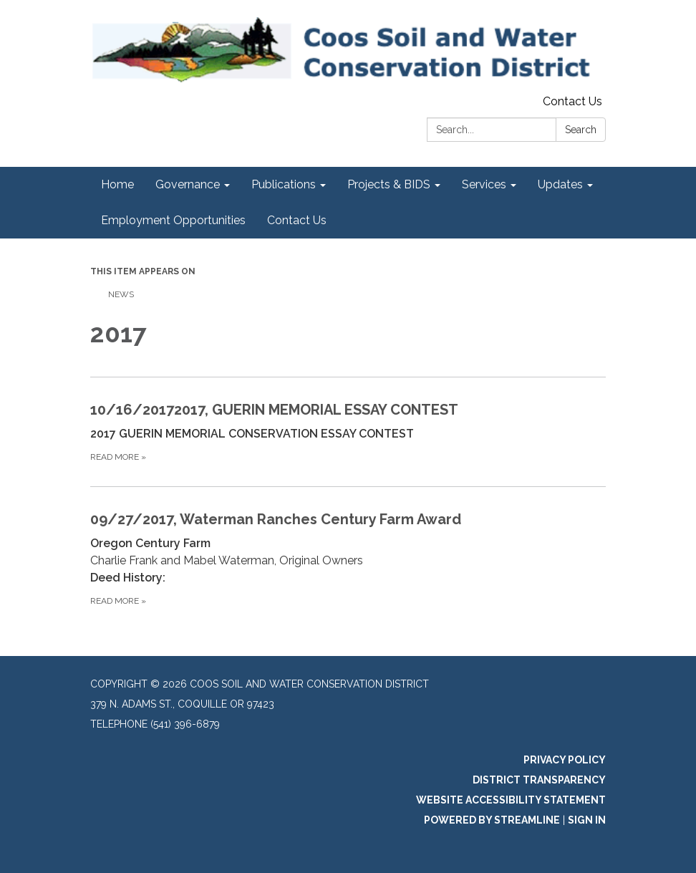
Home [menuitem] (117, 184)
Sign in (587, 820)
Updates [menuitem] (560, 184)
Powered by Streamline (492, 820)
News (121, 294)
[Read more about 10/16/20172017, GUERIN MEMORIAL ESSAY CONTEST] (348, 431)
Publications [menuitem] (283, 184)
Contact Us (572, 101)
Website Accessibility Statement (511, 800)
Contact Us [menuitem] (297, 220)
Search (580, 129)
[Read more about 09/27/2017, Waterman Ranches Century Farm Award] (348, 558)
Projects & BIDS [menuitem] (388, 184)
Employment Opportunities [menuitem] (173, 220)
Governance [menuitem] (187, 184)
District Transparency (539, 780)
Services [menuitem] (484, 184)
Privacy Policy (564, 760)
